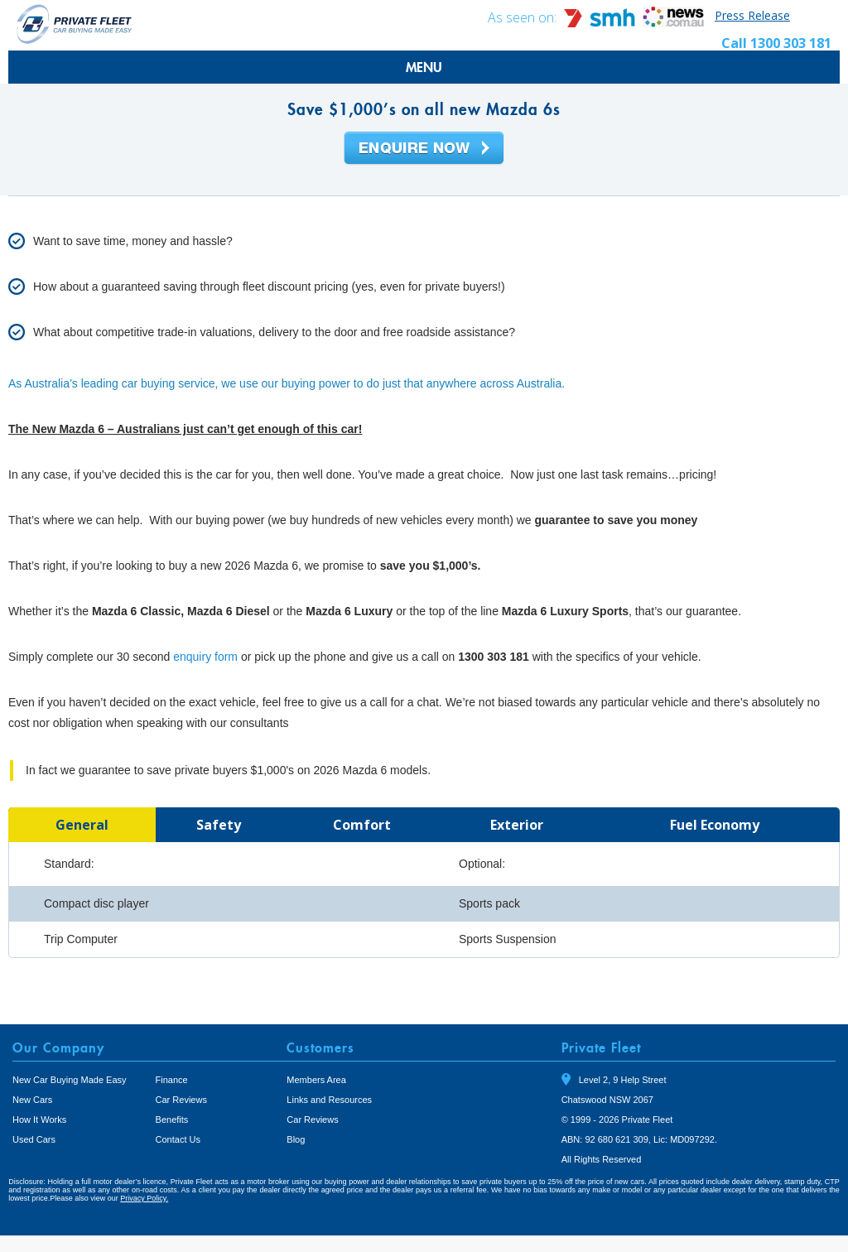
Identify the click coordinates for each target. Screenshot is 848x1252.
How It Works (39, 1119)
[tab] (82, 824)
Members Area (316, 1080)
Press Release (752, 15)
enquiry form (205, 656)
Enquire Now (424, 149)
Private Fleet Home (74, 23)
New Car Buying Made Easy (69, 1080)
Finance (172, 1080)
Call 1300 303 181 (776, 43)
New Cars (32, 1100)
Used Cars (33, 1139)
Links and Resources (329, 1100)
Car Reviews (181, 1100)
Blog (296, 1139)
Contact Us (178, 1139)
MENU (424, 67)
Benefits (172, 1119)
